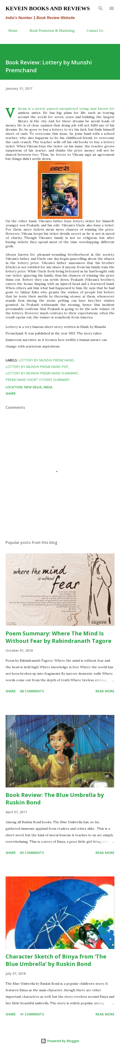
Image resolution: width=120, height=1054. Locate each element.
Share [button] (11, 393)
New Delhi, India (38, 387)
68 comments (32, 691)
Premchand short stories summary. (38, 379)
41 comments (32, 1014)
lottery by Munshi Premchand (46, 360)
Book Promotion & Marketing (49, 31)
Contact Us (92, 31)
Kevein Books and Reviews (48, 8)
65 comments (32, 852)
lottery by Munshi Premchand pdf (37, 366)
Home (10, 31)
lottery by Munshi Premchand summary (42, 373)
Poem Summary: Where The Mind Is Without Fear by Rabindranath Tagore (58, 636)
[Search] (100, 8)
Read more (105, 691)
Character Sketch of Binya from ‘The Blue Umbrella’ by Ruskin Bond (56, 960)
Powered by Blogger (60, 1041)
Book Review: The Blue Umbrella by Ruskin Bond (55, 798)
